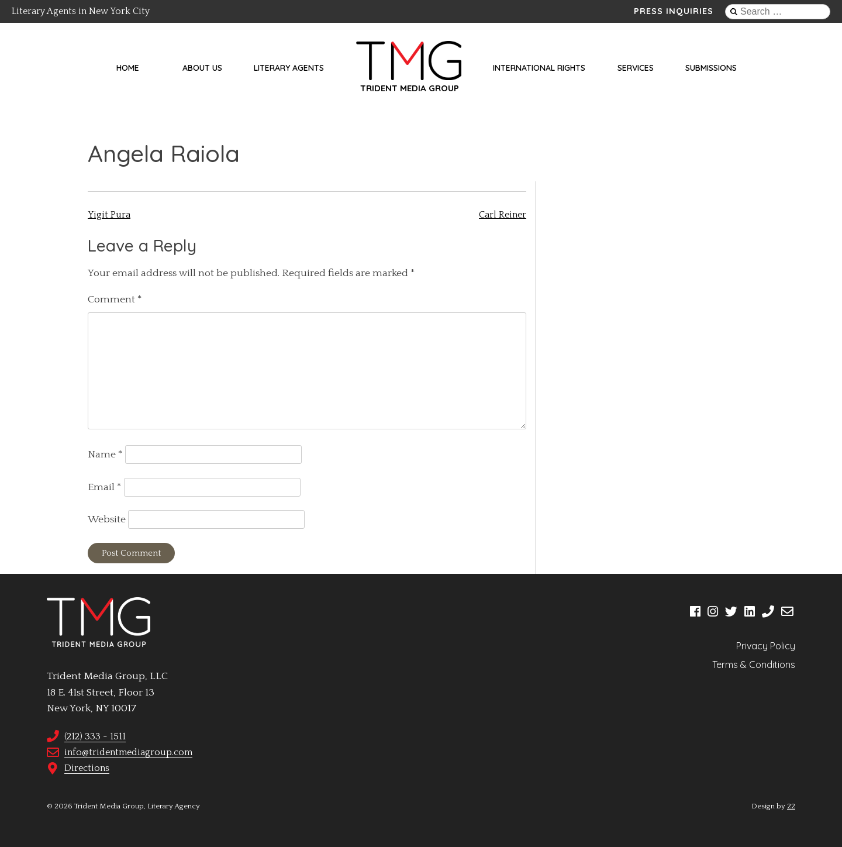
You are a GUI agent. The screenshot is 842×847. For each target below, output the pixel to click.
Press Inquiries (673, 11)
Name (105, 454)
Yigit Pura (109, 214)
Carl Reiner (502, 214)
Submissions (711, 68)
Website (107, 519)
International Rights (539, 68)
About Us (202, 68)
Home (127, 68)
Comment (115, 299)
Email (105, 487)
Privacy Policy (765, 646)
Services (635, 68)
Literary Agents (289, 68)
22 (791, 806)
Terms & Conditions (753, 664)
